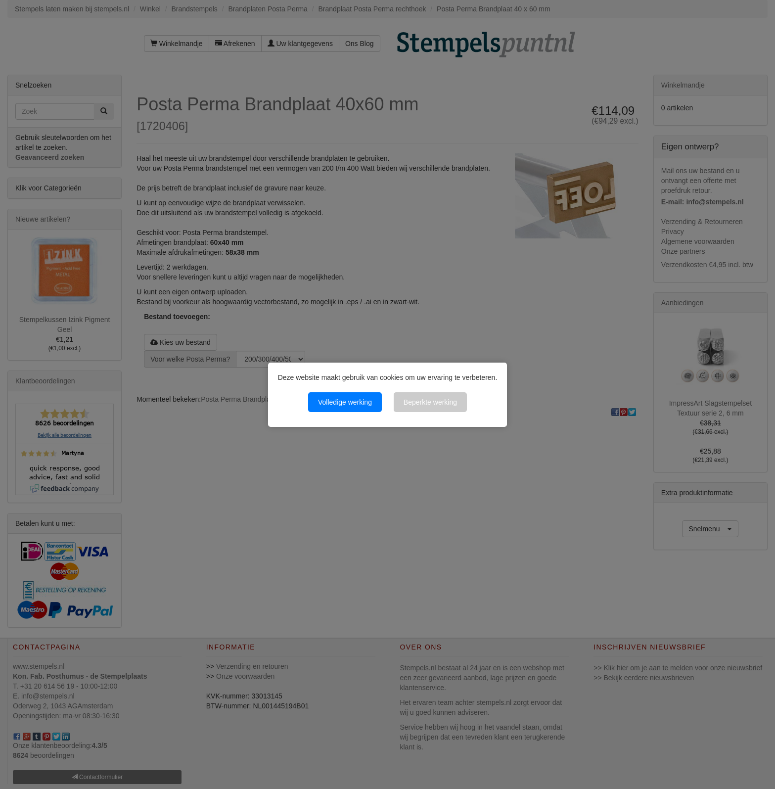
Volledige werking (345, 402)
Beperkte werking (430, 402)
